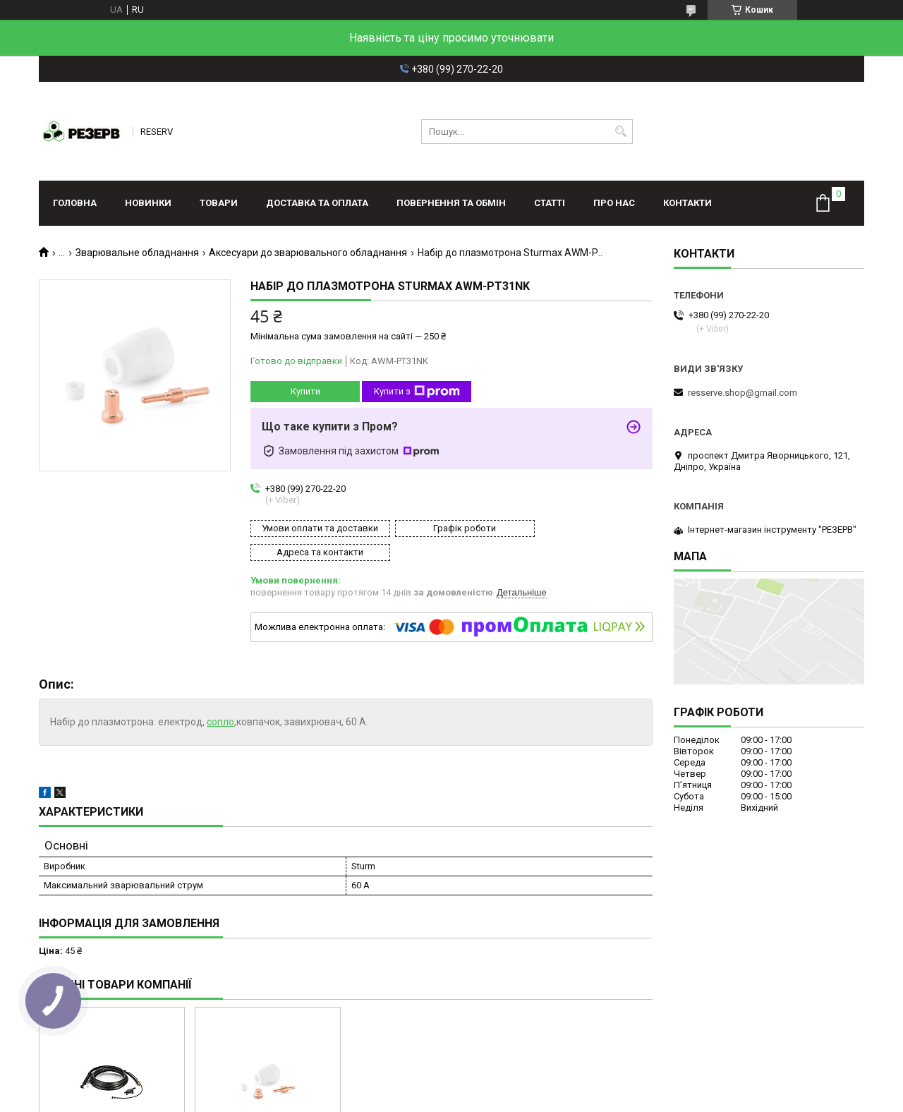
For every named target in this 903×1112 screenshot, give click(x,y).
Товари (219, 203)
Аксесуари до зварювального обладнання (308, 252)
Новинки (148, 203)
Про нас (614, 203)
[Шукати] (620, 131)
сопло (220, 697)
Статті (549, 203)
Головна (75, 203)
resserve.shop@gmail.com (742, 392)
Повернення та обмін (451, 203)
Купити (305, 391)
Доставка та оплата (317, 203)
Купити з (417, 391)
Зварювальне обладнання (137, 252)
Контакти (687, 203)
